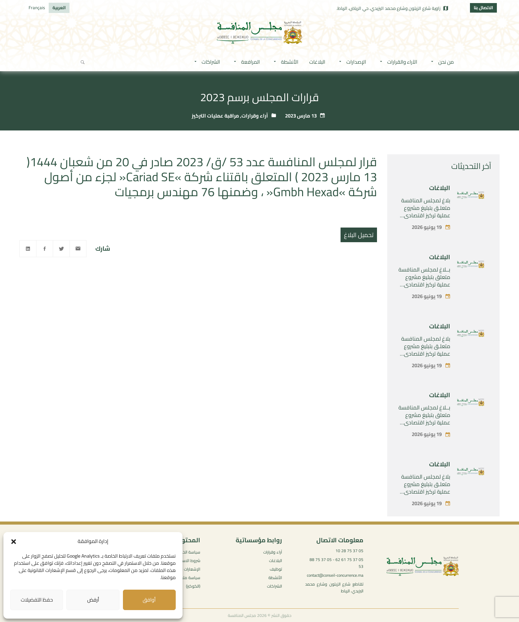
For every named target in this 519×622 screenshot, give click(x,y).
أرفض (93, 600)
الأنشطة (275, 577)
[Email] (77, 248)
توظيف (276, 569)
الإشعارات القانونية (184, 569)
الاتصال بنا (483, 7)
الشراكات (274, 586)
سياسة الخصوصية (185, 552)
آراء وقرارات (254, 116)
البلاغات (439, 187)
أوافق (149, 600)
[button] (13, 541)
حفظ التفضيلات (37, 600)
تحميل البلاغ (359, 234)
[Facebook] (44, 248)
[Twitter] (61, 248)
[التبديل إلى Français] (37, 8)
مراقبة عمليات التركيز (215, 116)
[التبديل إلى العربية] (59, 8)
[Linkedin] (27, 248)
